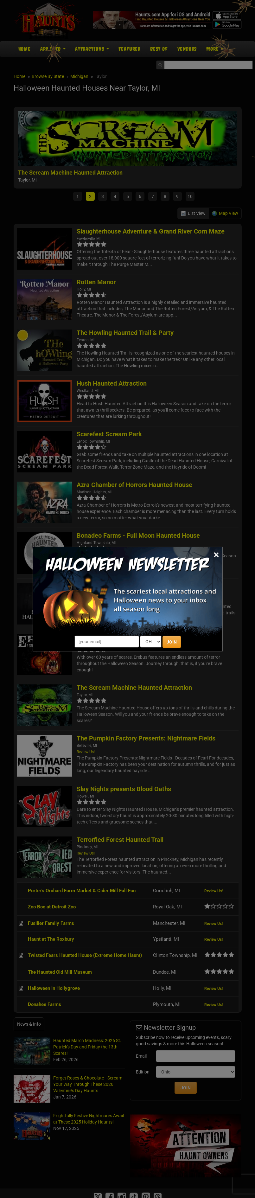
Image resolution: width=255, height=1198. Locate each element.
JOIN (172, 641)
